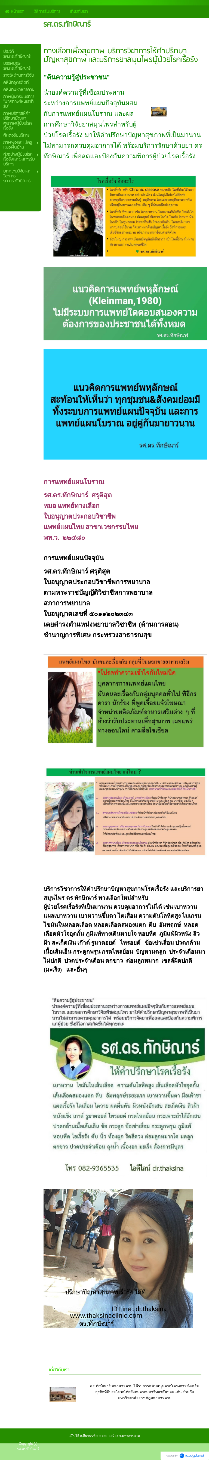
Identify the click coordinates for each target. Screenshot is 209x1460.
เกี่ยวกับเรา (59, 1370)
